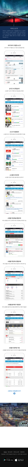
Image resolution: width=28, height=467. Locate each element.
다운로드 (22, 452)
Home (5, 452)
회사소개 (10, 452)
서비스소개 (16, 452)
